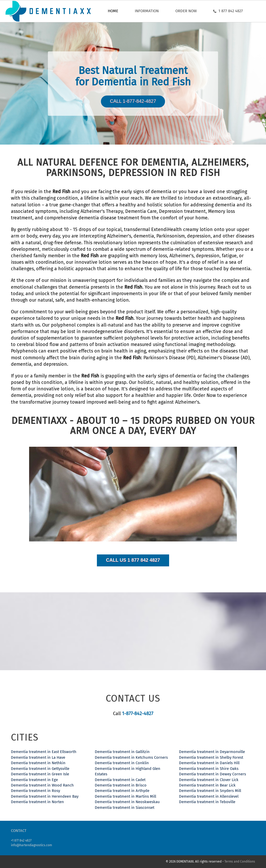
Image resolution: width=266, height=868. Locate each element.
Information (147, 11)
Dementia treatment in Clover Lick (208, 779)
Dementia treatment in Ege (34, 779)
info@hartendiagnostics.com (31, 845)
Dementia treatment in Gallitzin (122, 751)
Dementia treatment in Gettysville (40, 768)
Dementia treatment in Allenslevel (208, 796)
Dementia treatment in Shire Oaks (208, 768)
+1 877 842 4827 (21, 840)
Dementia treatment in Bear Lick (207, 785)
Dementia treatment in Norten (37, 801)
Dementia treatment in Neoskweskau (127, 801)
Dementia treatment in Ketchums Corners (131, 757)
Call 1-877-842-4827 (133, 101)
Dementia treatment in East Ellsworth (43, 751)
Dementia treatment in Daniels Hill (209, 763)
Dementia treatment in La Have (38, 757)
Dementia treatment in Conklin (122, 763)
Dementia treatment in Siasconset (124, 807)
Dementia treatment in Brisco (121, 785)
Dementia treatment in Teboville (207, 801)
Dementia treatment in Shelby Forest (211, 757)
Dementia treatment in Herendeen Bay (44, 796)
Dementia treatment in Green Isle (40, 774)
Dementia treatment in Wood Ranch (42, 785)
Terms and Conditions (239, 861)
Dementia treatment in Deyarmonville (212, 751)
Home (113, 11)
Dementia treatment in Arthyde (122, 790)
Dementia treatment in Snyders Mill (210, 790)
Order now (186, 11)
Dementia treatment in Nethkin (38, 763)
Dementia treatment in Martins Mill (125, 796)
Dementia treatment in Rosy (35, 790)
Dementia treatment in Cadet (120, 779)
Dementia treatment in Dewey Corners (212, 774)
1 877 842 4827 (228, 11)
